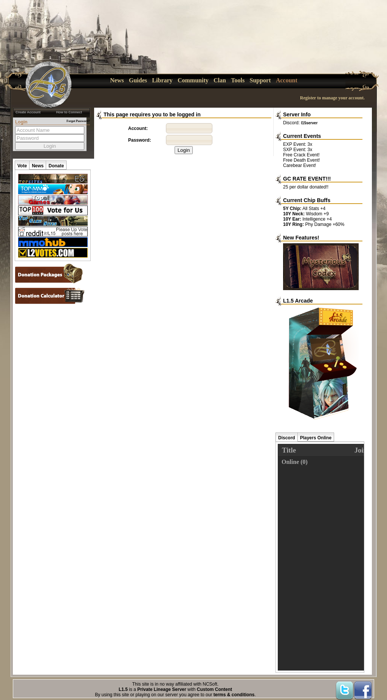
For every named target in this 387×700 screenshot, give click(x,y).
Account (286, 80)
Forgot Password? (78, 121)
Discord (286, 437)
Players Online (315, 437)
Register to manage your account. (332, 97)
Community (193, 80)
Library (162, 80)
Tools (238, 80)
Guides (138, 80)
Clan (220, 80)
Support (260, 80)
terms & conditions (234, 694)
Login (184, 150)
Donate (56, 165)
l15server (309, 123)
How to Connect (69, 112)
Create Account (27, 112)
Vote (22, 165)
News (117, 80)
